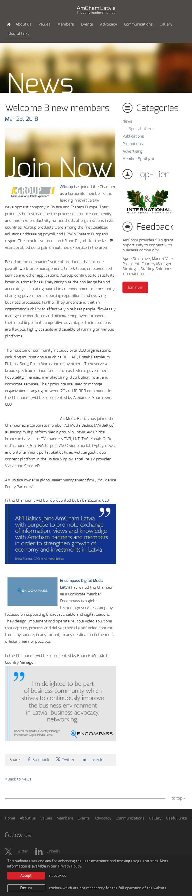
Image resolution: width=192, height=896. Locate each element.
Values (44, 24)
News (127, 121)
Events (87, 24)
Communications (138, 24)
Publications (133, 136)
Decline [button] (26, 888)
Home (10, 818)
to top (177, 798)
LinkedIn (92, 759)
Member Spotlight (138, 159)
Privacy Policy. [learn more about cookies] (70, 866)
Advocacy (108, 24)
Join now (135, 287)
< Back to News (18, 779)
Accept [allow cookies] (26, 875)
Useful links (19, 34)
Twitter (65, 759)
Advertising (132, 151)
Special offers (141, 129)
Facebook (38, 759)
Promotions (132, 144)
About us (24, 24)
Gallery (166, 24)
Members (66, 24)
